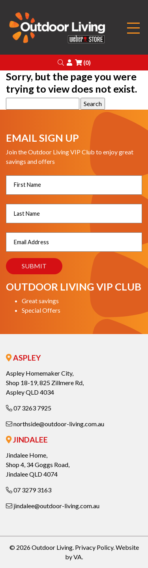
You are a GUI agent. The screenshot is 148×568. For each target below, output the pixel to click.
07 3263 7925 (28, 408)
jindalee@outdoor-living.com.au (52, 505)
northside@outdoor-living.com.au (55, 423)
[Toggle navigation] (133, 28)
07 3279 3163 (28, 490)
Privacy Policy (94, 547)
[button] (61, 62)
